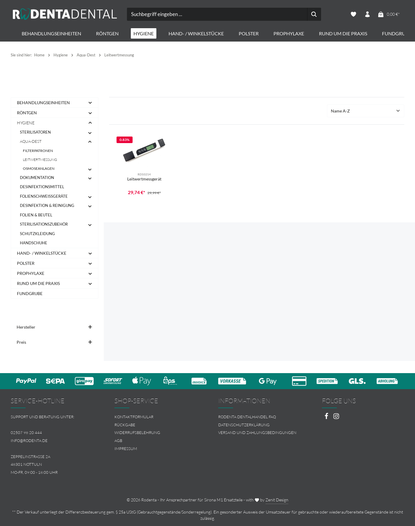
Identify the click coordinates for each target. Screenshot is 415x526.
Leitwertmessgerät (144, 179)
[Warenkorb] (388, 14)
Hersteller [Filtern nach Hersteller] (54, 327)
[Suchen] (298, 14)
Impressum (125, 448)
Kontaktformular (133, 416)
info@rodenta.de (29, 440)
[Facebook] (327, 417)
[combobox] (200, 14)
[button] (90, 103)
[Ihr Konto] (367, 14)
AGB (118, 440)
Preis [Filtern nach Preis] (54, 342)
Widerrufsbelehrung (137, 432)
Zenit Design (276, 499)
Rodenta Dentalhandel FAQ (247, 416)
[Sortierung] (365, 111)
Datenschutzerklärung (244, 424)
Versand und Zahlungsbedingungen (257, 432)
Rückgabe (124, 424)
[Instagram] (336, 417)
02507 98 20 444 (26, 432)
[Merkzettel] (353, 14)
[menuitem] (155, 417)
